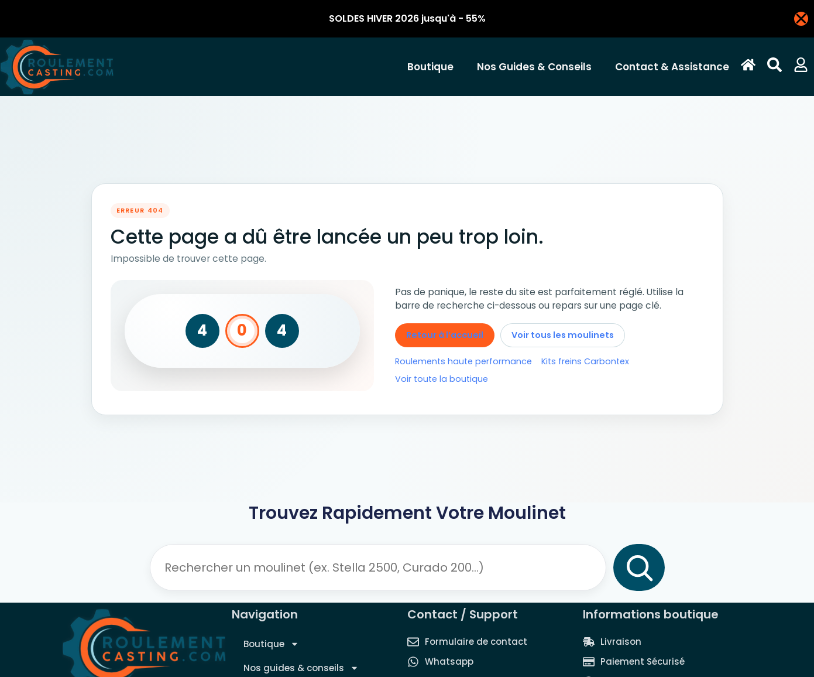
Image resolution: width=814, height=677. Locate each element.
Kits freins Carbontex (585, 361)
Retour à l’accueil (444, 335)
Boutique (433, 67)
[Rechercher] (639, 567)
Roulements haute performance (463, 361)
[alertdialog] (407, 18)
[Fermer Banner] (801, 19)
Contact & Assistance (672, 67)
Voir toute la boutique (441, 379)
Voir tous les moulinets (562, 335)
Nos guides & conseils (537, 67)
